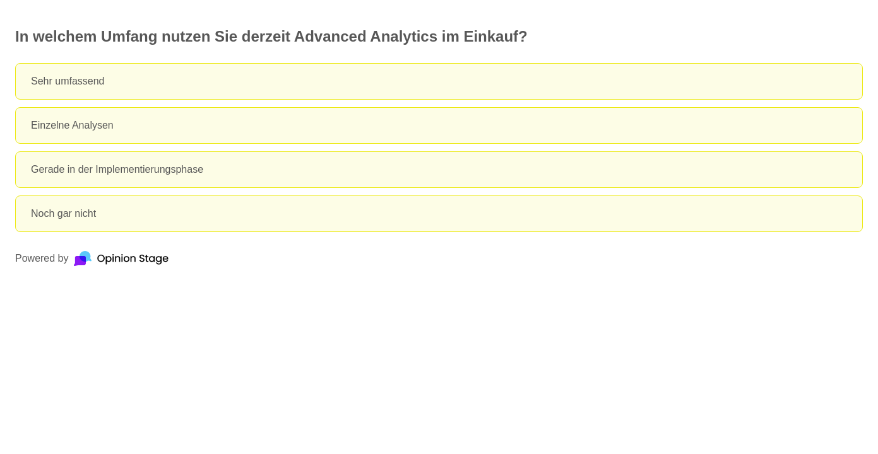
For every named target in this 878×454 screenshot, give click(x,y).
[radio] (439, 81)
